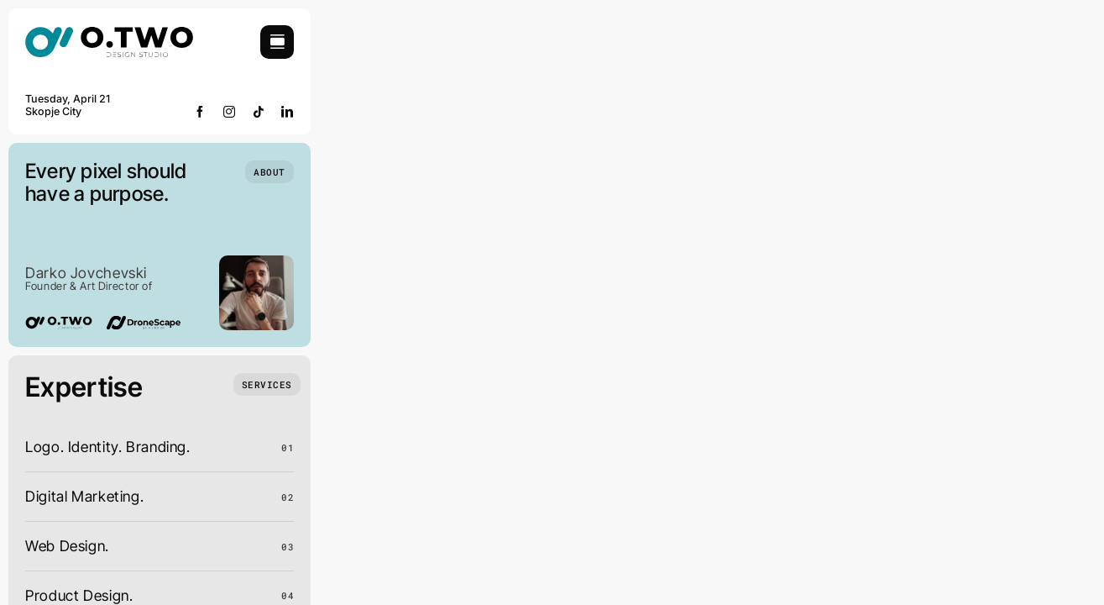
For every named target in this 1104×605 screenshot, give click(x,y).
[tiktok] (259, 112)
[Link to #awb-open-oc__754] (277, 42)
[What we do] (267, 384)
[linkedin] (287, 112)
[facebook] (200, 112)
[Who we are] (269, 171)
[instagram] (229, 112)
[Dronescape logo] (143, 323)
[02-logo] (109, 32)
